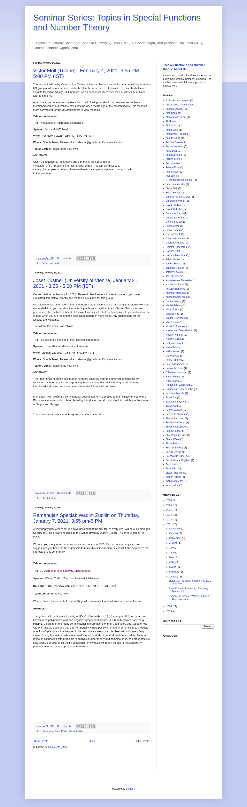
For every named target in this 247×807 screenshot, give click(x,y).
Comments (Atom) (58, 747)
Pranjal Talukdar (174, 368)
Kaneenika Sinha (175, 284)
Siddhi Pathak (173, 443)
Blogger (130, 788)
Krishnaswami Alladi (177, 297)
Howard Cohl (173, 251)
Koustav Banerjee (175, 288)
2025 (169, 505)
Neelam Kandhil (174, 334)
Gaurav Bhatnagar (176, 238)
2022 (169, 519)
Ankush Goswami (175, 142)
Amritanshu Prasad (176, 134)
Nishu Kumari (173, 351)
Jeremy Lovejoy (174, 272)
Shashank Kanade (176, 426)
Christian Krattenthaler (178, 196)
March (173, 567)
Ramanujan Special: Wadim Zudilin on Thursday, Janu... (189, 597)
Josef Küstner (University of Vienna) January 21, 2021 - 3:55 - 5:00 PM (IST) (86, 283)
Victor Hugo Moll (51, 263)
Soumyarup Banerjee (177, 456)
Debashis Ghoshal (176, 213)
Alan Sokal (171, 113)
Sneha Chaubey (174, 447)
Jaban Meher (173, 259)
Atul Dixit (170, 175)
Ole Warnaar (173, 355)
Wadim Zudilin (76, 731)
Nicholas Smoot (174, 343)
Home (92, 741)
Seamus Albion (174, 410)
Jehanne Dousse (175, 267)
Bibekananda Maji (175, 184)
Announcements (175, 146)
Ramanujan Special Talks (55, 731)
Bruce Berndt (173, 192)
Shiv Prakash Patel (176, 435)
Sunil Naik (171, 464)
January (174, 576)
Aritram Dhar (173, 167)
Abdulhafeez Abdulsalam (179, 104)
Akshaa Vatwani (174, 108)
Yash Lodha (172, 485)
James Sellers (173, 263)
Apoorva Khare (174, 154)
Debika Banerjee (175, 217)
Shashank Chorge (175, 422)
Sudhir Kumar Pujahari (178, 460)
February (174, 571)
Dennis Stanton (174, 221)
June (172, 552)
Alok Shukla (172, 125)
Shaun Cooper (174, 431)
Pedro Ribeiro (173, 359)
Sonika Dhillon (174, 451)
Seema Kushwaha (176, 414)
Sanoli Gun (172, 405)
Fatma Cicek (172, 226)
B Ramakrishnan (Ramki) (179, 179)
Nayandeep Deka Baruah (179, 330)
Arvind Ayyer (172, 171)
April (172, 562)
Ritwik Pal (171, 397)
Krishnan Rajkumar (176, 292)
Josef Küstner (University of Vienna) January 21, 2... (188, 590)
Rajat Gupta (172, 380)
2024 (169, 510)
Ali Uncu (170, 121)
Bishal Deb (172, 188)
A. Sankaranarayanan (178, 100)
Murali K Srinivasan (176, 326)
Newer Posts (41, 741)
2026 (169, 500)
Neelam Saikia (174, 338)
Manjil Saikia (172, 309)
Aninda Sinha (173, 138)
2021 (169, 524)
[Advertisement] (188, 700)
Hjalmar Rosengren (176, 247)
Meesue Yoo (172, 313)
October (174, 533)
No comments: (64, 258)
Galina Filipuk (173, 234)
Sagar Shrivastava (176, 401)
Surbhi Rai (171, 468)
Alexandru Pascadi (176, 117)
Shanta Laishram (175, 418)
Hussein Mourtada (176, 255)
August (173, 543)
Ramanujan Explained (178, 384)
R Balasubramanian (176, 372)
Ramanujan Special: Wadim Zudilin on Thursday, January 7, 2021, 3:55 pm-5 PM (86, 518)
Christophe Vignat (175, 200)
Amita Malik (172, 129)
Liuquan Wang (174, 301)
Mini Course (172, 322)
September (175, 538)
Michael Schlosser (176, 318)
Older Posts (142, 741)
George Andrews (175, 242)
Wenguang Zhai (174, 481)
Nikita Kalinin (173, 347)
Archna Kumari (174, 159)
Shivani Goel (173, 439)
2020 (169, 606)
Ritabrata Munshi (175, 393)
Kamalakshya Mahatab (178, 280)
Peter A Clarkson (175, 364)
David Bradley (173, 205)
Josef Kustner (49, 498)
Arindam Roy (173, 163)
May (172, 557)
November (175, 528)
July (171, 547)
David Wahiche (174, 209)
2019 (169, 611)
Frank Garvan (173, 230)
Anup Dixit (171, 150)
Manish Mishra (174, 305)
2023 (169, 514)
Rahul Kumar (173, 376)
